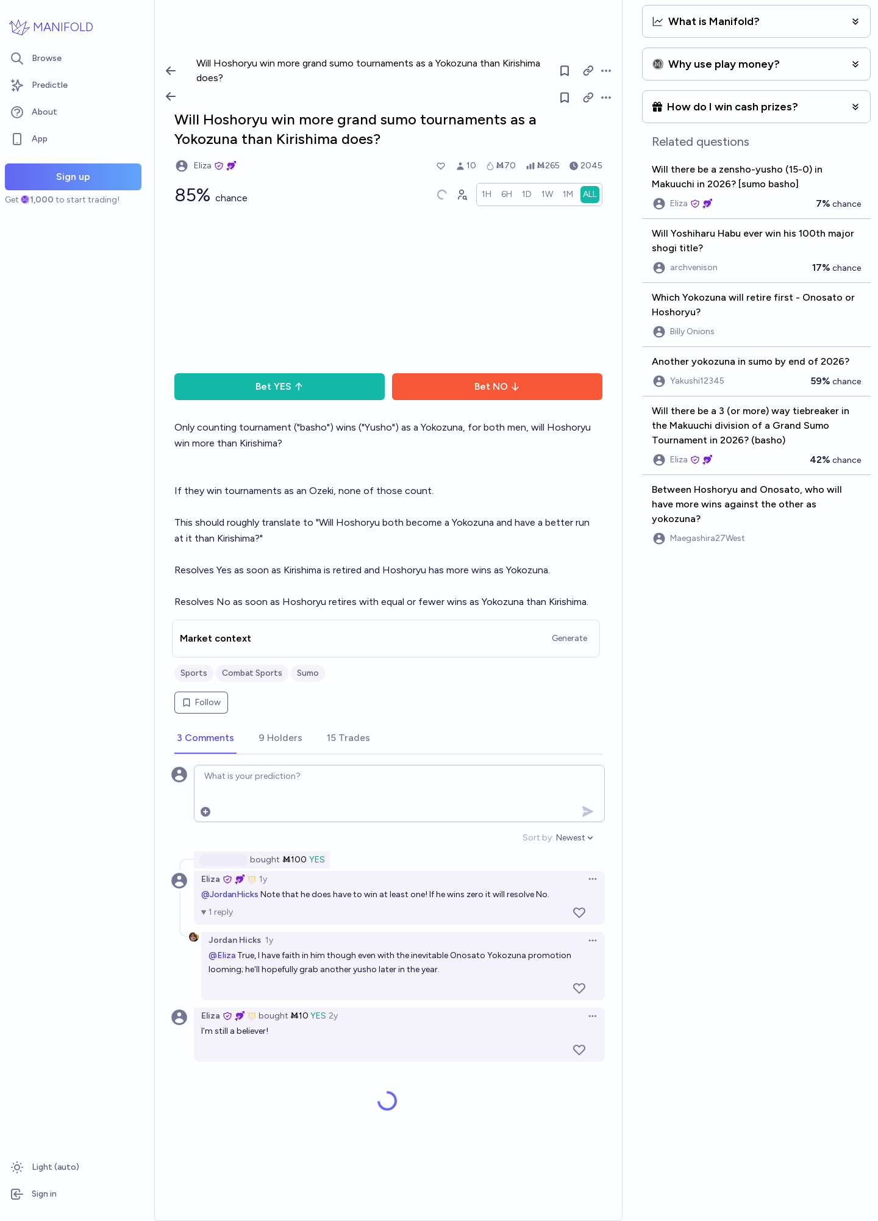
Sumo (308, 673)
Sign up (73, 176)
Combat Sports (252, 673)
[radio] (486, 194)
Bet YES (279, 386)
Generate (569, 638)
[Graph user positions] (461, 194)
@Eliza (222, 955)
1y (263, 879)
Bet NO (497, 386)
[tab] (205, 738)
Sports (193, 673)
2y (333, 1016)
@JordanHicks (230, 894)
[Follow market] (564, 97)
